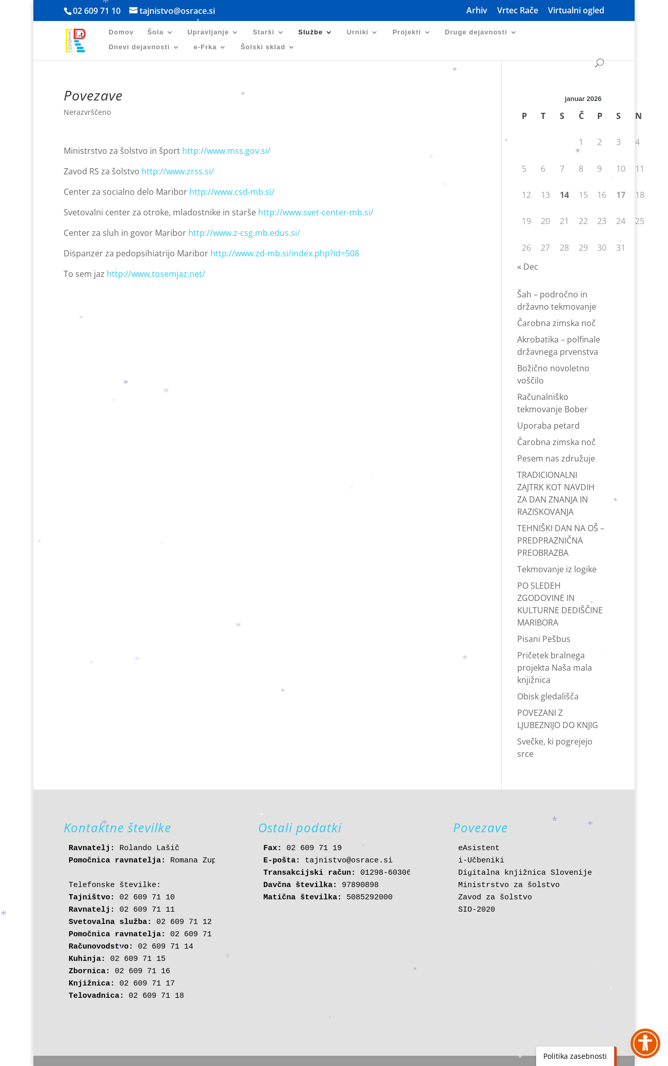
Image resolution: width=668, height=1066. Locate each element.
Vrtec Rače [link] (517, 11)
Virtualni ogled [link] (576, 11)
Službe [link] (310, 32)
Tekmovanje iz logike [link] (557, 569)
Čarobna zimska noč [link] (556, 323)
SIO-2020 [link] (476, 910)
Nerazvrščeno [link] (87, 112)
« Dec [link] (527, 266)
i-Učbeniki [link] (481, 860)
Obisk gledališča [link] (548, 696)
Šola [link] (155, 32)
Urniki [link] (358, 32)
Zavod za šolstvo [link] (495, 897)
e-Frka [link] (205, 47)
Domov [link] (121, 32)
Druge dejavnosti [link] (476, 32)
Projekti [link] (406, 32)
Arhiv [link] (476, 11)
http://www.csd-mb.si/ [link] (231, 191)
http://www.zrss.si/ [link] (178, 171)
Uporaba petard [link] (548, 425)
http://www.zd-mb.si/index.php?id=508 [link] (284, 253)
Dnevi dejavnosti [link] (139, 47)
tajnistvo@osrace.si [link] (348, 860)
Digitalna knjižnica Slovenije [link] (525, 873)
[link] (80, 39)
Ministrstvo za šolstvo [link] (509, 885)
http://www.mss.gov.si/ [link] (226, 150)
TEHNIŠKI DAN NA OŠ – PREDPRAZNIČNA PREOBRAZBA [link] (560, 540)
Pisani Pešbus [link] (544, 639)
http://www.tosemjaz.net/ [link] (156, 273)
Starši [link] (263, 32)
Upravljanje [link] (208, 32)
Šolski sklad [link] (263, 47)
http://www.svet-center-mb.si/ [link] (316, 212)
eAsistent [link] (479, 848)
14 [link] (564, 194)
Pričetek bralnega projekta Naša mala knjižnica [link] (554, 668)
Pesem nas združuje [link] (556, 458)
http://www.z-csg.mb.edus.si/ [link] (244, 232)
